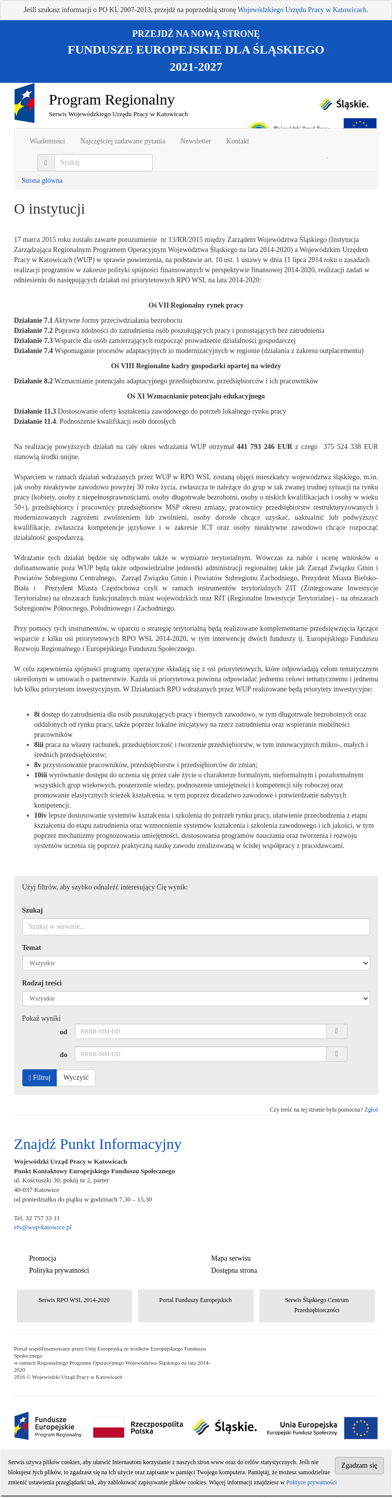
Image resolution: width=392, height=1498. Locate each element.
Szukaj (32, 910)
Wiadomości (47, 141)
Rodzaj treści (42, 983)
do (63, 1055)
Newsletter (196, 141)
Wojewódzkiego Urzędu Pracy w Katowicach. (303, 10)
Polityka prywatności (59, 1270)
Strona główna (42, 180)
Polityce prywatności (311, 1482)
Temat (31, 948)
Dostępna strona (234, 1270)
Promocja (43, 1258)
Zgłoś (371, 1109)
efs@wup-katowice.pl (43, 1227)
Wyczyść (76, 1077)
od (63, 1032)
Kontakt (237, 141)
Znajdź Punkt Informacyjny (98, 1143)
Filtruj (40, 1078)
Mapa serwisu (231, 1258)
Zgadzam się (359, 1465)
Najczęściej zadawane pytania (122, 141)
